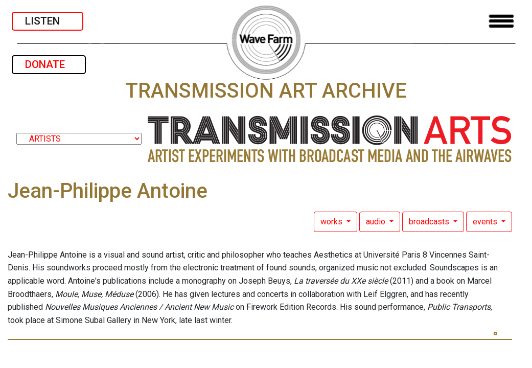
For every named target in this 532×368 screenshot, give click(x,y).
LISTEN (47, 21)
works (332, 221)
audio (376, 221)
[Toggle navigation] (501, 21)
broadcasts (430, 221)
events (486, 221)
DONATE (49, 64)
